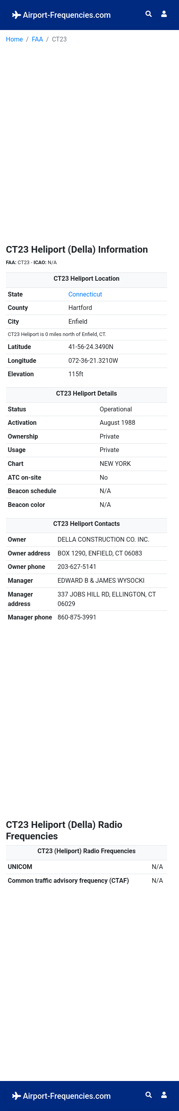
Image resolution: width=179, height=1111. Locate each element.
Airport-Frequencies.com (61, 15)
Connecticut (85, 294)
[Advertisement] (89, 146)
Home (14, 39)
